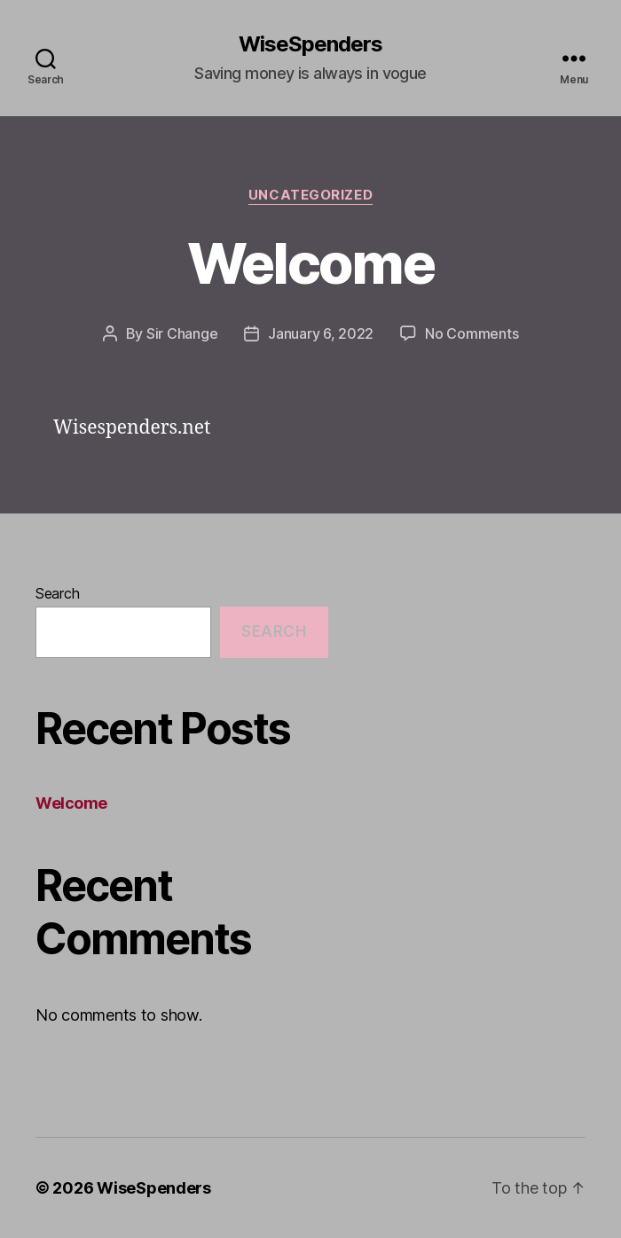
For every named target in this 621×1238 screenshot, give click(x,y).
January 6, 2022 (320, 333)
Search (57, 593)
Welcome (310, 263)
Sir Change (181, 333)
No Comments (471, 333)
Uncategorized (310, 195)
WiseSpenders (310, 44)
